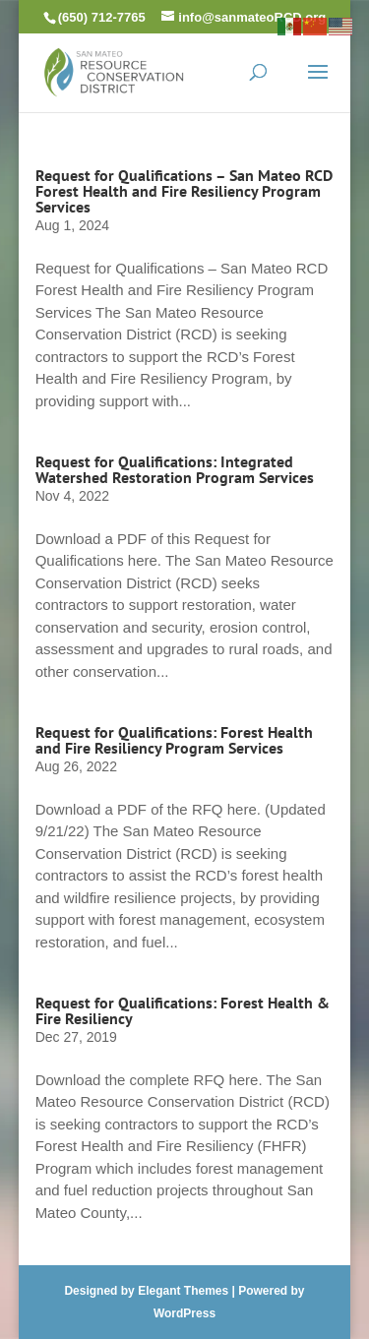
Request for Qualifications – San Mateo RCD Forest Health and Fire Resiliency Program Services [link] (184, 190)
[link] (114, 70)
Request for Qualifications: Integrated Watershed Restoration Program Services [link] (174, 469)
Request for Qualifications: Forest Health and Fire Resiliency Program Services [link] (174, 740)
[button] (318, 84)
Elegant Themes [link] (183, 1291)
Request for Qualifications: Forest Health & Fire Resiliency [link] (182, 1010)
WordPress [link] (184, 1313)
